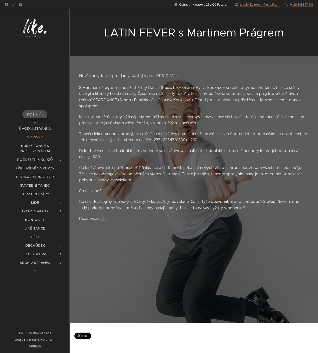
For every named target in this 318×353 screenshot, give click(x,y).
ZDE (103, 218)
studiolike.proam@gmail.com (260, 4)
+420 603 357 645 (301, 4)
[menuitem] (34, 128)
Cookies (35, 346)
